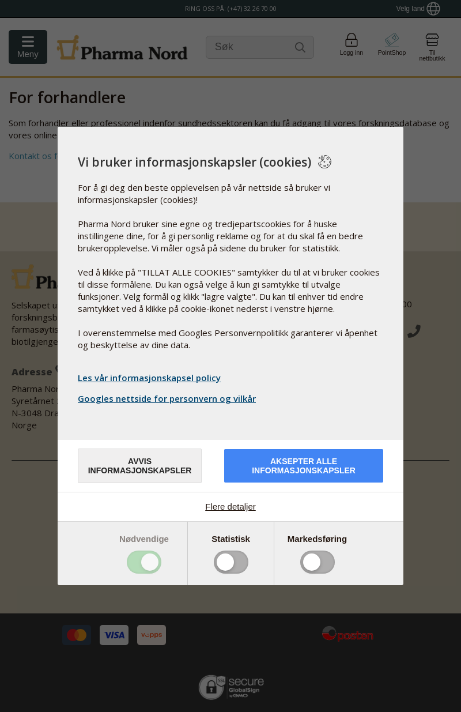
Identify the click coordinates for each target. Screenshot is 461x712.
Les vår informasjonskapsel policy (149, 377)
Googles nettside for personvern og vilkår (168, 398)
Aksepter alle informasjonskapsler (304, 466)
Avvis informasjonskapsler (140, 466)
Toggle (144, 562)
